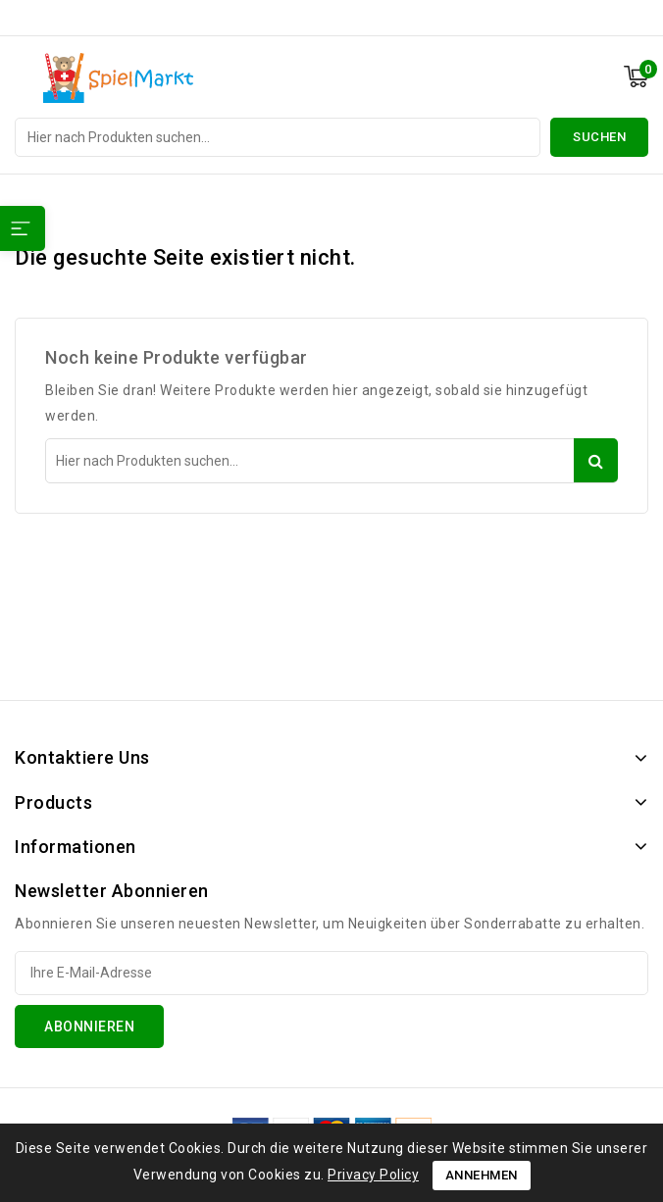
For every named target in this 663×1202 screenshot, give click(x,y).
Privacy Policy (373, 1174)
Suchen (599, 136)
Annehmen (481, 1175)
